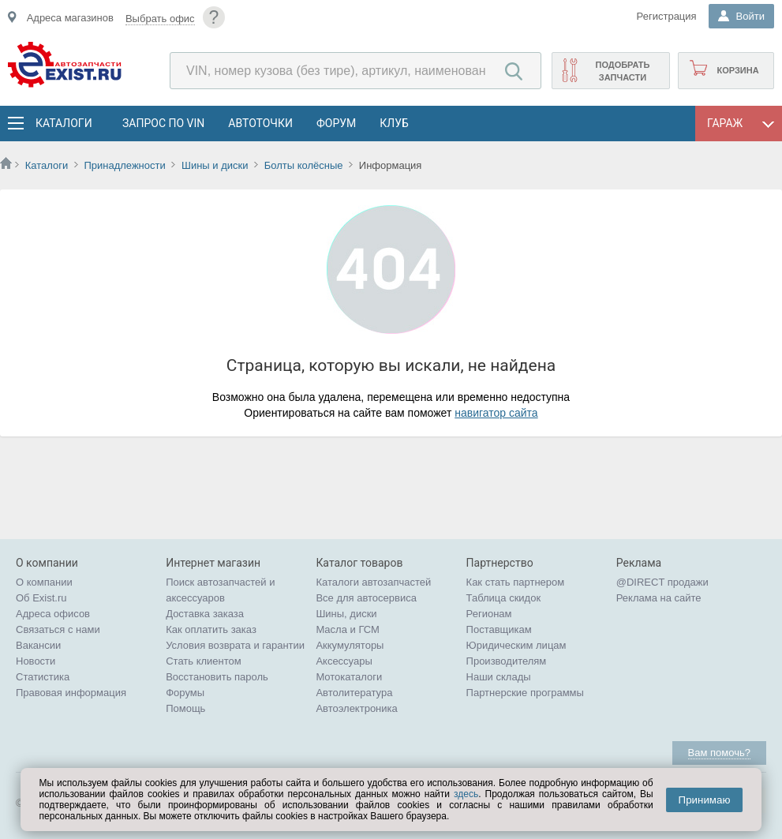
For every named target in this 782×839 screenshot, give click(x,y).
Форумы (185, 693)
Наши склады (498, 677)
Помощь (185, 708)
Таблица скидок (503, 598)
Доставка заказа (205, 614)
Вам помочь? (719, 752)
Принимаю (705, 800)
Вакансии (38, 645)
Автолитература (354, 693)
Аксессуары (344, 661)
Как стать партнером (515, 582)
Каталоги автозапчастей (373, 582)
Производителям (506, 661)
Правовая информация (71, 693)
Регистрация (667, 16)
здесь (466, 794)
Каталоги (63, 123)
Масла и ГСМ (348, 629)
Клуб (394, 123)
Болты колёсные (303, 165)
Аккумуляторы (350, 645)
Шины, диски (346, 614)
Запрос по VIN (163, 123)
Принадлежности (124, 165)
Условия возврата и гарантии (235, 645)
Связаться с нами (58, 629)
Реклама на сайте (659, 598)
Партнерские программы (525, 693)
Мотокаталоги (349, 677)
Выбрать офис (160, 18)
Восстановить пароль (217, 677)
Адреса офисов (53, 614)
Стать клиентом (203, 661)
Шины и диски (214, 165)
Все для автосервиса (366, 598)
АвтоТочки (260, 123)
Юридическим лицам (516, 645)
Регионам (489, 614)
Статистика (42, 677)
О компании (44, 582)
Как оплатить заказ (211, 629)
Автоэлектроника (356, 708)
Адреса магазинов (70, 18)
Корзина (737, 70)
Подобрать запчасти (622, 71)
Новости (35, 661)
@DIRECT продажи (662, 582)
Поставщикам (499, 629)
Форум (336, 123)
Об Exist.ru (41, 598)
